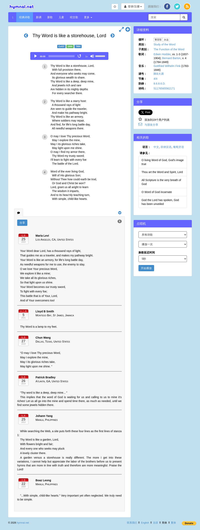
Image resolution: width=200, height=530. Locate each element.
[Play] (36, 56)
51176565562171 (164, 88)
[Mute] (92, 56)
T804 (78, 46)
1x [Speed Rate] (86, 56)
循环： (142, 39)
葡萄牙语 (178, 147)
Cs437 (61, 46)
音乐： (142, 66)
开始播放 (146, 268)
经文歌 (74, 17)
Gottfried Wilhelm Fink (167, 66)
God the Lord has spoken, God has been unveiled (160, 202)
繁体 (173, 522)
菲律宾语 (166, 147)
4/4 (155, 78)
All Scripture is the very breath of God (161, 182)
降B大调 (158, 73)
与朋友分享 (151, 124)
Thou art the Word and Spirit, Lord (162, 172)
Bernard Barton (171, 58)
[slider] (61, 56)
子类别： (143, 49)
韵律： (142, 83)
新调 (38, 17)
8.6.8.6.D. (159, 83)
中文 (156, 147)
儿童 (61, 17)
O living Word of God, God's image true (163, 162)
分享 (22, 222)
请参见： (145, 153)
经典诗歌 (24, 17)
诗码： (142, 88)
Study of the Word (164, 44)
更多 (88, 17)
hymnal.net (23, 522)
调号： (142, 73)
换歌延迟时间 (146, 252)
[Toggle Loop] (80, 56)
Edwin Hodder (162, 54)
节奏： (142, 78)
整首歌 (158, 39)
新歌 (50, 17)
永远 (166, 39)
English (145, 522)
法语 (155, 522)
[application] (69, 56)
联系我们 (132, 522)
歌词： (142, 54)
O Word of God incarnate (157, 192)
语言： (146, 147)
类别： (142, 44)
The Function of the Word (169, 49)
